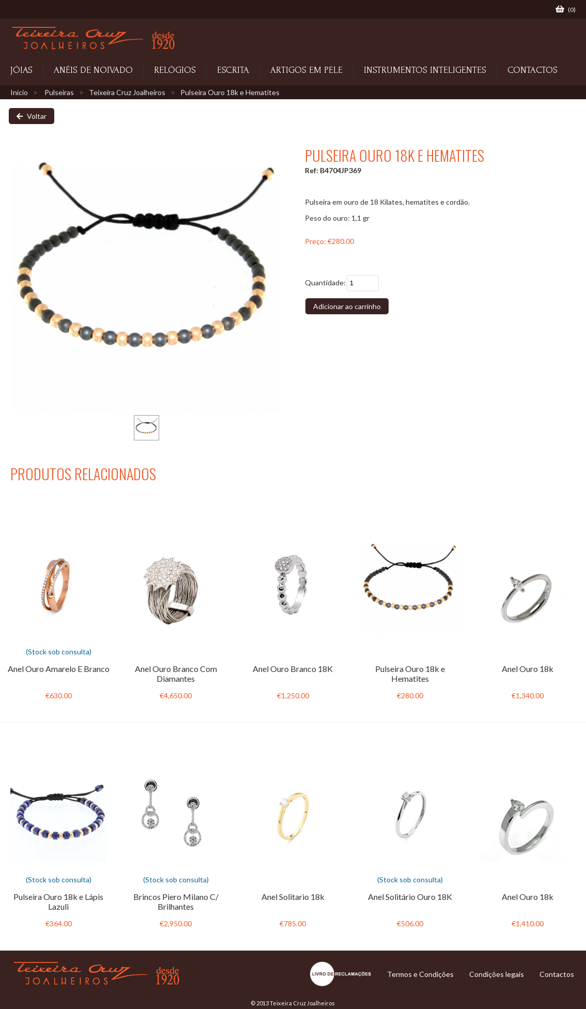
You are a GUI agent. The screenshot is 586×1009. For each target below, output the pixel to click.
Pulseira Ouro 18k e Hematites (230, 92)
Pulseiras (59, 92)
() (566, 9)
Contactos (556, 974)
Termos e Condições (420, 974)
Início (19, 92)
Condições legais (496, 974)
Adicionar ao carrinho (347, 306)
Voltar (32, 116)
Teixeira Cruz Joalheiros (127, 92)
